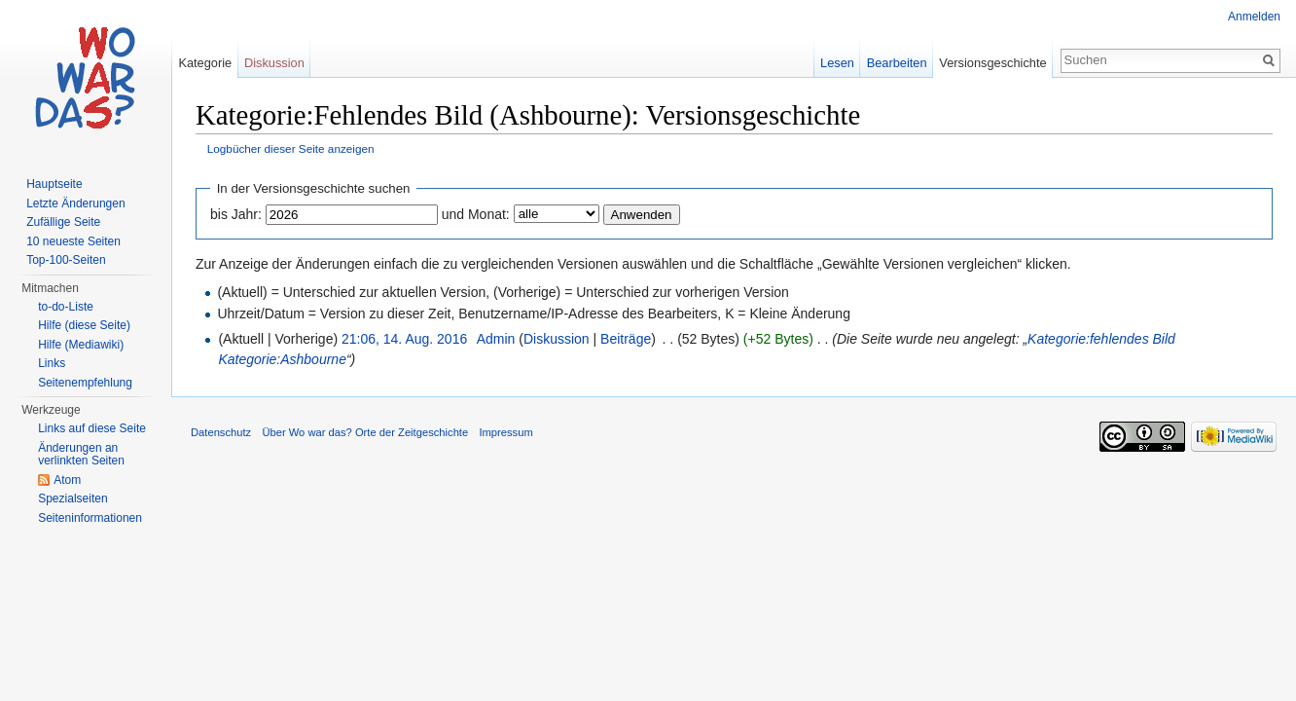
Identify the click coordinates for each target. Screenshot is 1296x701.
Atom (67, 480)
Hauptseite (54, 184)
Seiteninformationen (90, 518)
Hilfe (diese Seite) (84, 325)
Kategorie (205, 62)
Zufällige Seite (63, 222)
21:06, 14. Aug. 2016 (404, 339)
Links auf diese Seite (92, 428)
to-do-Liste (65, 307)
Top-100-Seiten (65, 260)
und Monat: (476, 214)
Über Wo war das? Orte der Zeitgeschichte (365, 432)
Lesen (837, 62)
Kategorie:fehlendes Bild (1101, 339)
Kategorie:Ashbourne (282, 359)
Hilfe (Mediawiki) (81, 344)
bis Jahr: (236, 214)
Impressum (505, 432)
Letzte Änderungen (75, 203)
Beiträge (625, 339)
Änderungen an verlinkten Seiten (81, 454)
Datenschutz (221, 432)
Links (51, 363)
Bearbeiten (897, 62)
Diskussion (556, 339)
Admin (496, 339)
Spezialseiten (72, 498)
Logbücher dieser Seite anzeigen (291, 148)
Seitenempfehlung (85, 382)
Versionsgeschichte (992, 62)
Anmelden (1254, 16)
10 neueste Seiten (73, 241)
